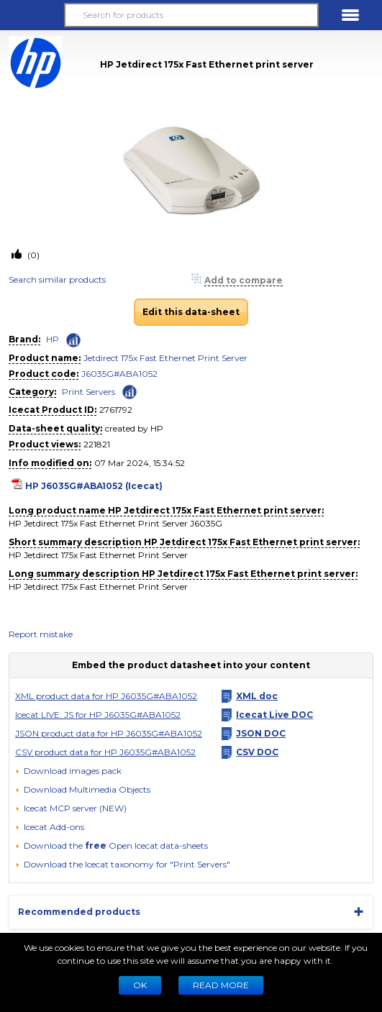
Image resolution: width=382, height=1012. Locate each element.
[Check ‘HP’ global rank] (73, 340)
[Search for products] (191, 15)
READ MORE (221, 985)
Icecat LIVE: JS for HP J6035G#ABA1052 (98, 714)
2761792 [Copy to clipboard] (115, 409)
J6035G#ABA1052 (119, 373)
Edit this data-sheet (191, 311)
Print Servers (88, 391)
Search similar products (57, 279)
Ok (140, 985)
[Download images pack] (68, 771)
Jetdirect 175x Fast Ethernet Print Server (165, 357)
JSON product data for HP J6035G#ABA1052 (108, 733)
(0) (32, 255)
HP (52, 339)
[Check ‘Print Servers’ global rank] (129, 391)
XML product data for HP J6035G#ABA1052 (106, 695)
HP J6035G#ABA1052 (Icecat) (94, 485)
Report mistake (41, 634)
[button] (31, 15)
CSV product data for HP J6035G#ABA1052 (105, 752)
